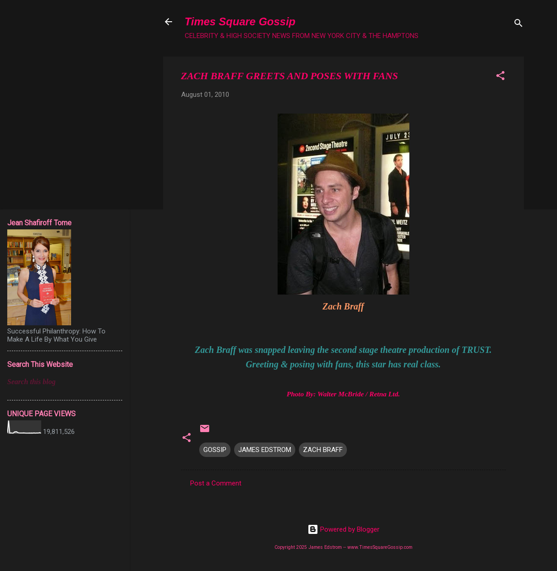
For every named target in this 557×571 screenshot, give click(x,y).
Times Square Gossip (240, 21)
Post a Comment (215, 483)
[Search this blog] (64, 382)
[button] (500, 77)
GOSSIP (214, 450)
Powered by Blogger (343, 529)
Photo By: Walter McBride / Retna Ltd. (343, 394)
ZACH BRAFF (323, 450)
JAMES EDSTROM (264, 450)
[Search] (518, 24)
